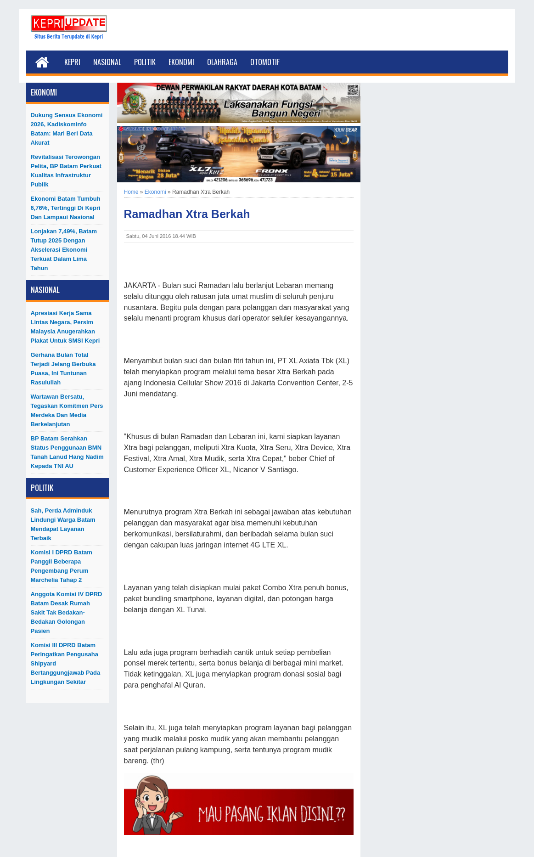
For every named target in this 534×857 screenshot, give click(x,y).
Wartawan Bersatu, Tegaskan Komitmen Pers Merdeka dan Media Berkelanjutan (67, 410)
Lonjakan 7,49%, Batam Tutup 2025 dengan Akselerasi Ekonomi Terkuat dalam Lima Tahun (64, 249)
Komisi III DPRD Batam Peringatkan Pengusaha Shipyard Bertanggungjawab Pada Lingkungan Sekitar (66, 663)
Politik (145, 62)
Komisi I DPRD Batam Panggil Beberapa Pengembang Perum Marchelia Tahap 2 (61, 566)
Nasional (107, 62)
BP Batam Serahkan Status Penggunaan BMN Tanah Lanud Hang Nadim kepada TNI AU (67, 452)
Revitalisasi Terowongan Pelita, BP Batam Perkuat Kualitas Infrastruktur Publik (66, 170)
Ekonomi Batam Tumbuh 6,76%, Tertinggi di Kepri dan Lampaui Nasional (66, 207)
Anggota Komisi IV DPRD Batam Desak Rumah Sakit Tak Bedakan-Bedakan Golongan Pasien (66, 612)
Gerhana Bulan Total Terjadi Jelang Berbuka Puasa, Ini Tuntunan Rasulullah (63, 368)
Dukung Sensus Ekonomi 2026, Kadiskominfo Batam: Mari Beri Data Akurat (67, 129)
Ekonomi (181, 62)
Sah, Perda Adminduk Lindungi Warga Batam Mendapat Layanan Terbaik (63, 524)
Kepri (72, 62)
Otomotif (265, 62)
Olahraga (222, 62)
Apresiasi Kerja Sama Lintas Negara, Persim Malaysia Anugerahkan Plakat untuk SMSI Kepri (65, 327)
